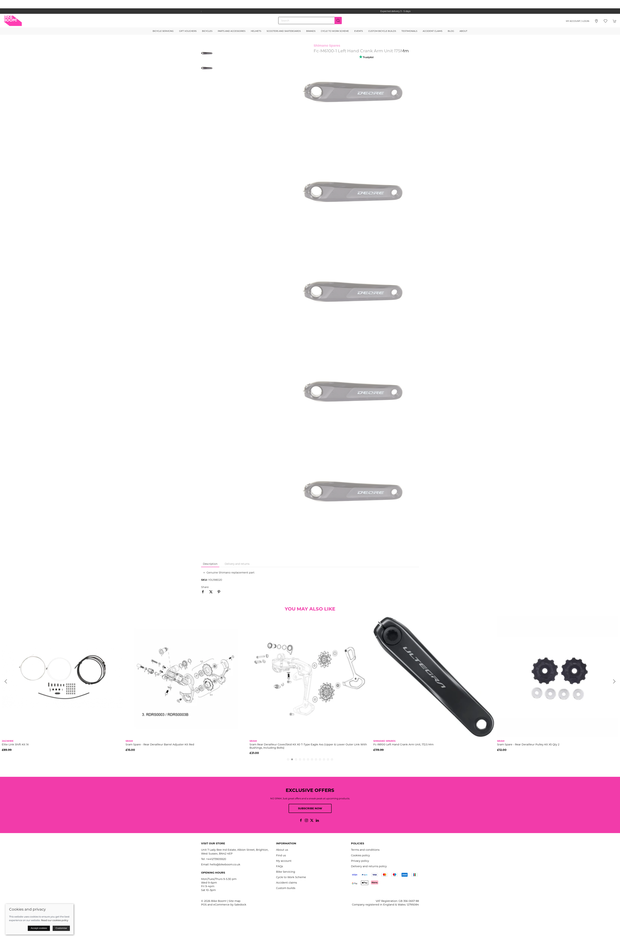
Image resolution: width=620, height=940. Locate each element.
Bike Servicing (285, 871)
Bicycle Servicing (163, 31)
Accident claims (286, 882)
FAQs (279, 866)
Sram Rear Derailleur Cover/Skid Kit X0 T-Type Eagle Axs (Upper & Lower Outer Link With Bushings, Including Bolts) (308, 746)
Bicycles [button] (207, 31)
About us (282, 849)
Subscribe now (310, 808)
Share (205, 587)
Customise (61, 928)
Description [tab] (210, 563)
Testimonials (409, 31)
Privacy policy (360, 860)
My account (283, 860)
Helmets (256, 31)
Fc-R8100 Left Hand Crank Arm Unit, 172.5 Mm (403, 744)
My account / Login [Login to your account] (577, 21)
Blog (451, 31)
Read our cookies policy (54, 920)
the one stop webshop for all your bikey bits (310, 11)
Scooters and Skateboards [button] (284, 31)
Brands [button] (310, 31)
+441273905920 (216, 859)
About (463, 31)
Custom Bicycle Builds (382, 31)
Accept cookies (39, 928)
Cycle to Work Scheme (335, 31)
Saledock (240, 904)
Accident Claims (432, 31)
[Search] (310, 20)
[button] (605, 21)
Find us (281, 855)
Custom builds (285, 888)
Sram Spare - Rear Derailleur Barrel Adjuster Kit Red (160, 744)
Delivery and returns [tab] (237, 563)
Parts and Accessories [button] (231, 31)
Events (358, 31)
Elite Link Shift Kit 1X (15, 744)
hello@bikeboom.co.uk (225, 864)
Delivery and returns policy (369, 866)
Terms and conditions (365, 849)
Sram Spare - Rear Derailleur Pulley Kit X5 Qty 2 (528, 744)
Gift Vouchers (188, 31)
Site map (234, 901)
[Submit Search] (338, 20)
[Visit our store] (596, 21)
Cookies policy (360, 855)
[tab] (288, 759)
